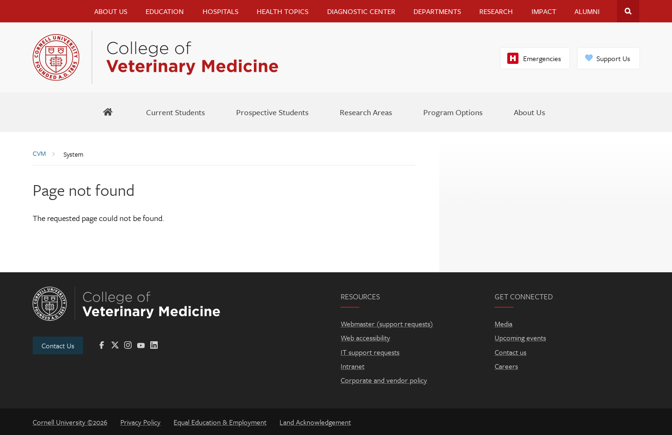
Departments (437, 11)
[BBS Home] (108, 112)
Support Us (613, 58)
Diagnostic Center (361, 11)
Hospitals (220, 11)
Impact (544, 11)
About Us (110, 11)
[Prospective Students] (272, 112)
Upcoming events (520, 337)
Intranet (352, 366)
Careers (506, 366)
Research (496, 11)
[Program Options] (453, 112)
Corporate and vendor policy (384, 380)
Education (165, 11)
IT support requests (370, 352)
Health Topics (282, 11)
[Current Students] (175, 112)
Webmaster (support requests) (387, 323)
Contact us (510, 352)
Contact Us (58, 345)
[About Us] (529, 112)
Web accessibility (365, 337)
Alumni (587, 11)
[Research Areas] (365, 112)
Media (503, 323)
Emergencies (542, 58)
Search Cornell (628, 11)
